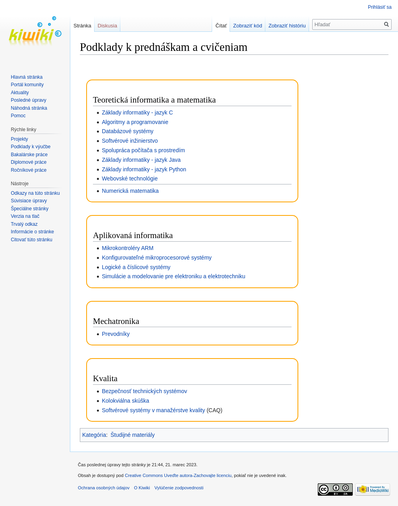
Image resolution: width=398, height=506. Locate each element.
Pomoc (18, 115)
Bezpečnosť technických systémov (144, 391)
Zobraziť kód (247, 26)
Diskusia (107, 26)
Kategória (94, 435)
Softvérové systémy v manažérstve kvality (153, 410)
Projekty (19, 139)
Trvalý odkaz (24, 224)
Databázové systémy (127, 131)
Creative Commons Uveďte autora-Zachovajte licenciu (178, 475)
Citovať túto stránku (31, 239)
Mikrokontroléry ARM (127, 248)
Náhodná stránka (29, 108)
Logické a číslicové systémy (136, 267)
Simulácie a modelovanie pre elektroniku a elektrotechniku (173, 276)
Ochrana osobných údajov (103, 487)
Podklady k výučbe (30, 146)
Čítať (221, 26)
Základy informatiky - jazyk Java (141, 160)
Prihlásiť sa (380, 7)
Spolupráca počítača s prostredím (143, 150)
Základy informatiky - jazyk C (137, 112)
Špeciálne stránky (29, 208)
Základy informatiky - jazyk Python (144, 169)
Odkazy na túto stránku (35, 193)
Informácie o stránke (32, 232)
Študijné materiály (132, 435)
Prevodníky (115, 334)
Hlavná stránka (27, 77)
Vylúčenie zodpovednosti (179, 487)
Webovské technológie (130, 178)
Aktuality (20, 92)
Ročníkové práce (28, 170)
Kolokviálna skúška (125, 400)
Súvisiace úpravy (29, 201)
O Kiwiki (142, 487)
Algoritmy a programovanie (135, 122)
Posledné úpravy (28, 100)
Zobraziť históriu (287, 26)
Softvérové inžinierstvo (130, 141)
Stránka (82, 26)
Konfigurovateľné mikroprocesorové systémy (156, 257)
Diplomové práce (28, 162)
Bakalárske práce (29, 154)
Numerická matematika (130, 191)
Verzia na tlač (25, 216)
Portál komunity (27, 84)
